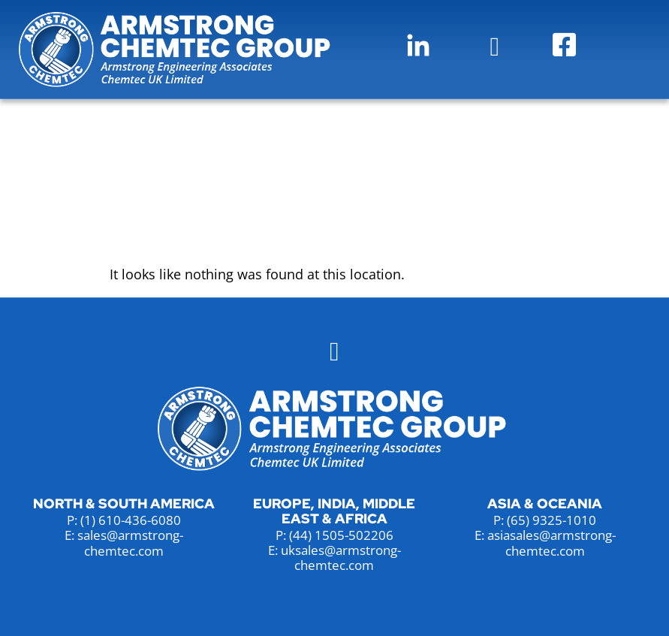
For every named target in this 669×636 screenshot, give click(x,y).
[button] (495, 47)
